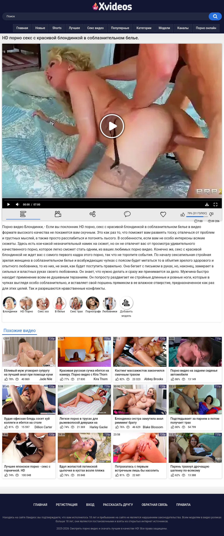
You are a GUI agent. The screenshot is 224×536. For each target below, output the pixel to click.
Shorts (56, 28)
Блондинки (10, 305)
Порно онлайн (206, 28)
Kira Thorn (101, 379)
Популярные (120, 28)
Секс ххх (42, 305)
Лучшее (74, 28)
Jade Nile (45, 379)
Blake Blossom (153, 427)
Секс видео (95, 28)
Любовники (109, 305)
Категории (143, 28)
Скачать (207, 204)
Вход (90, 504)
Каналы (183, 28)
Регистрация (66, 504)
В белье (59, 305)
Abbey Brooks (153, 379)
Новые (40, 28)
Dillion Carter (43, 427)
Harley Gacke (99, 427)
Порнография (93, 305)
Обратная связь (155, 504)
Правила (183, 504)
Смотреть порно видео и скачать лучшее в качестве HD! (104, 528)
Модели (164, 28)
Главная (22, 28)
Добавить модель (126, 306)
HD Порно (26, 305)
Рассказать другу (118, 504)
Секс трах (76, 305)
